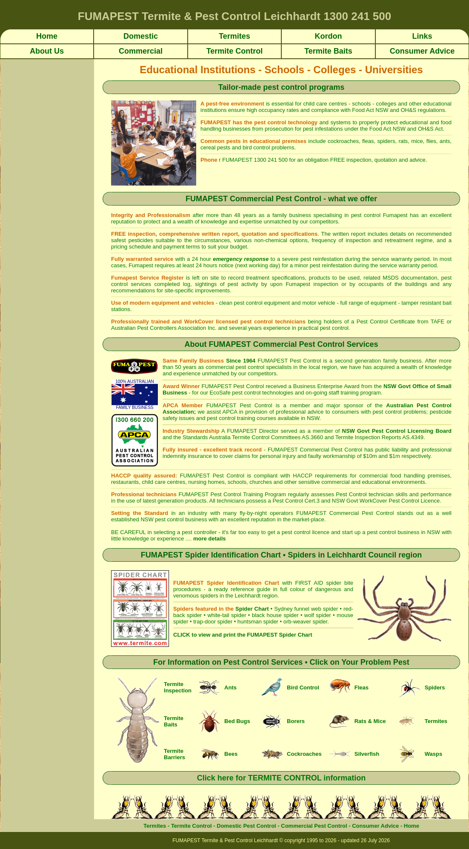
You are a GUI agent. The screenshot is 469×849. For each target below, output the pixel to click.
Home (411, 826)
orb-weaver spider (305, 621)
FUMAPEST (273, 360)
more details (209, 538)
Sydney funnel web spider (306, 609)
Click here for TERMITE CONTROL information (281, 778)
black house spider (275, 615)
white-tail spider (226, 615)
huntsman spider (257, 621)
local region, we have (336, 367)
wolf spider (317, 615)
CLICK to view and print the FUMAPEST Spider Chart (242, 635)
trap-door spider (212, 621)
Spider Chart (252, 609)
